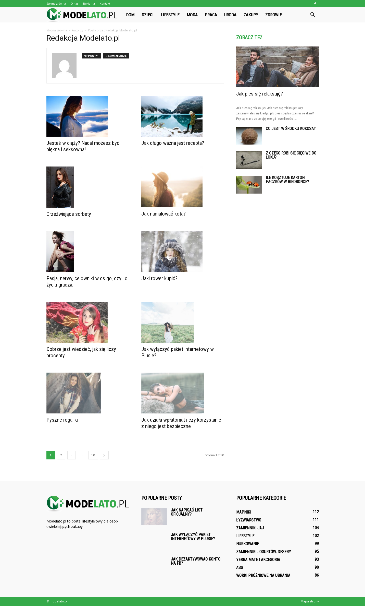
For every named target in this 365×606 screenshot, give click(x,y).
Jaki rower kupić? (159, 278)
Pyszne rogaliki (62, 420)
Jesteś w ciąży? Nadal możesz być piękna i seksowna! (82, 146)
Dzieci (148, 14)
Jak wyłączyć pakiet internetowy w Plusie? (193, 536)
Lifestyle (170, 14)
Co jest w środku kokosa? (291, 128)
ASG (239, 567)
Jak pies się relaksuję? (259, 94)
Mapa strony (310, 601)
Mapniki (243, 512)
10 (93, 455)
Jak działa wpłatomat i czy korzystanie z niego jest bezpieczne (181, 423)
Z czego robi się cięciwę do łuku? (291, 155)
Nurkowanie (247, 543)
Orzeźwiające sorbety (68, 214)
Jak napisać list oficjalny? (187, 512)
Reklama (89, 3)
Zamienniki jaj (250, 528)
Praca (211, 14)
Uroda (230, 14)
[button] (313, 15)
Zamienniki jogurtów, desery (263, 551)
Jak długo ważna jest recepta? (172, 143)
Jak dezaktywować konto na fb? (195, 561)
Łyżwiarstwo (248, 520)
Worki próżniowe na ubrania (263, 575)
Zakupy (251, 14)
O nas (74, 3)
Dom (130, 14)
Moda (192, 14)
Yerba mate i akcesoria (258, 559)
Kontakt (105, 3)
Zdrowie (273, 14)
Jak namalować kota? (163, 214)
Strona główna (56, 3)
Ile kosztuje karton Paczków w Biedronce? (287, 179)
